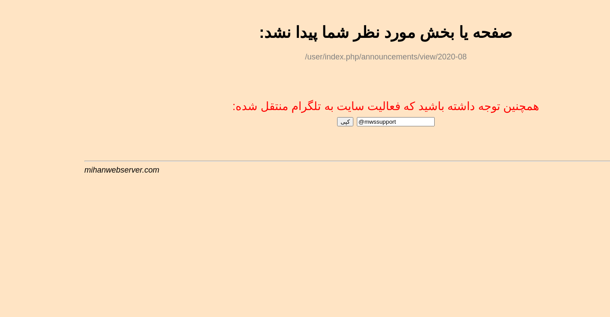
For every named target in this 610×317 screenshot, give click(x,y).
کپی (266, 121)
